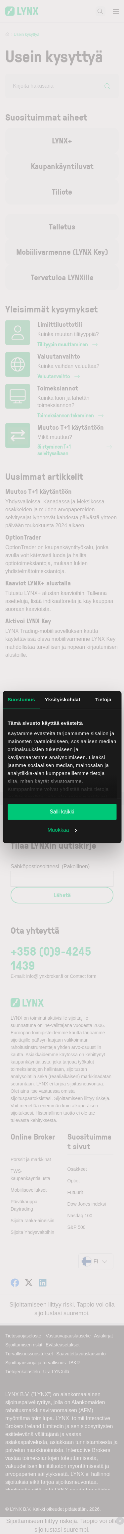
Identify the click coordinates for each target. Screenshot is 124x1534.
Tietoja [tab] (103, 699)
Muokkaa (62, 830)
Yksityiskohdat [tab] (62, 699)
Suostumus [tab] (21, 699)
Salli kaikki (62, 811)
